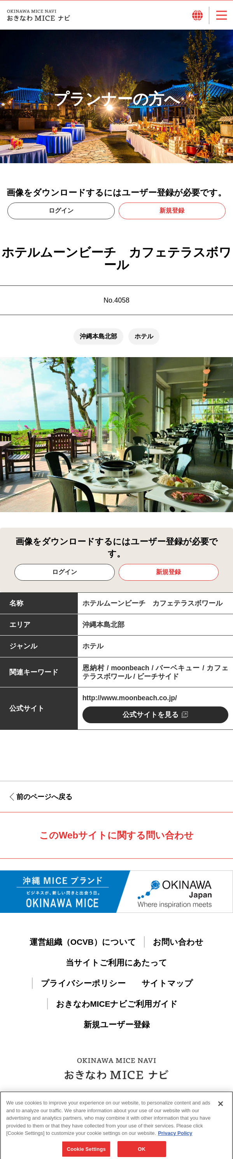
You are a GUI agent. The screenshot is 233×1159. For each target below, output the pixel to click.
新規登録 (171, 210)
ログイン (61, 210)
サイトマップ (167, 983)
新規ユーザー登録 (117, 1024)
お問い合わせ (178, 941)
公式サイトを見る (151, 715)
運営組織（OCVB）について (83, 941)
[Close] (220, 1110)
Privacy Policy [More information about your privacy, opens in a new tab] (175, 1140)
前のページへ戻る (44, 797)
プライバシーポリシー (83, 983)
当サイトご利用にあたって (116, 962)
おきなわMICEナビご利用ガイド (117, 1003)
